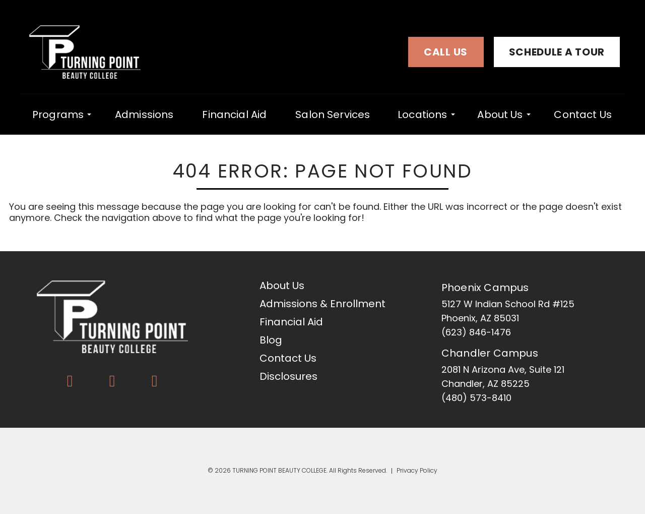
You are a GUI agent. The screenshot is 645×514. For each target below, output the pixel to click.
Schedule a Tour (557, 52)
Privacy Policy (417, 471)
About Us (500, 114)
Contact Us (583, 114)
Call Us (446, 52)
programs (58, 114)
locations (422, 114)
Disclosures (288, 376)
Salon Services (332, 114)
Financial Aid (234, 114)
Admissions (144, 114)
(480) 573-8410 (476, 397)
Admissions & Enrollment (322, 304)
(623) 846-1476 (476, 332)
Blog (271, 340)
